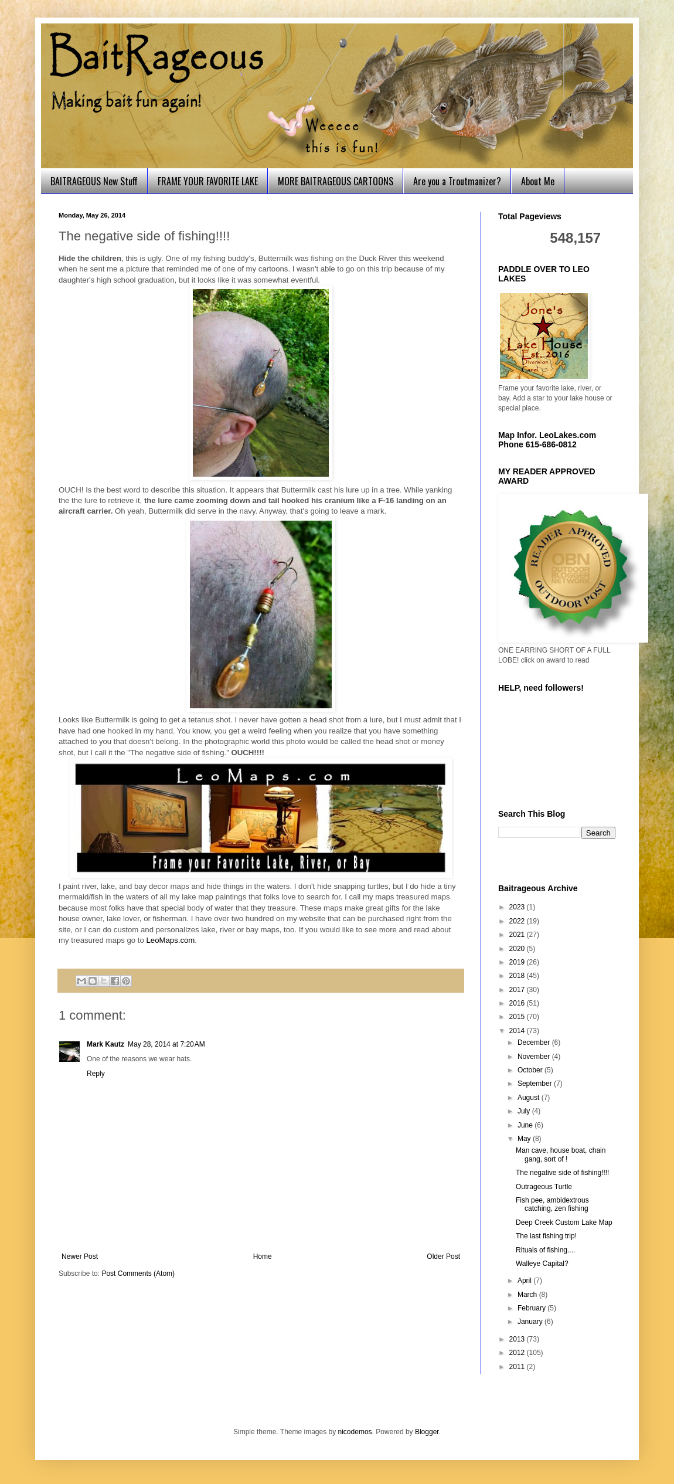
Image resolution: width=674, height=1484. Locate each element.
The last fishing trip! (546, 1236)
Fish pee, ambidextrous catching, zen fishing (552, 1204)
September (536, 1083)
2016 (518, 1003)
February (532, 1308)
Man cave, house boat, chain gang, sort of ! (560, 1154)
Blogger (427, 1432)
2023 (518, 907)
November (535, 1056)
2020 (518, 949)
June (526, 1125)
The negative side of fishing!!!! (562, 1173)
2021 (518, 935)
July (525, 1111)
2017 (518, 990)
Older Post (443, 1256)
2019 (518, 962)
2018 (518, 976)
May (525, 1139)
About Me (537, 181)
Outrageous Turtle (544, 1187)
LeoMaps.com (171, 940)
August (530, 1098)
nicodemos (355, 1432)
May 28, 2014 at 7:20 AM (166, 1044)
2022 (518, 921)
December (535, 1042)
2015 (518, 1017)
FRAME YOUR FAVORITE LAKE (208, 181)
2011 (518, 1367)
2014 (518, 1031)
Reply (96, 1073)
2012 (518, 1353)
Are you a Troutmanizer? (457, 181)
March (528, 1295)
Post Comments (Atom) (138, 1273)
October (531, 1070)
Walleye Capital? (542, 1263)
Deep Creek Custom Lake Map (564, 1222)
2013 (518, 1339)
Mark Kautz (105, 1044)
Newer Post (80, 1256)
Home (262, 1256)
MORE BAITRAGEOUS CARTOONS (335, 181)
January (531, 1321)
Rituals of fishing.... (545, 1250)
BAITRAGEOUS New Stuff (94, 181)
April (525, 1280)
